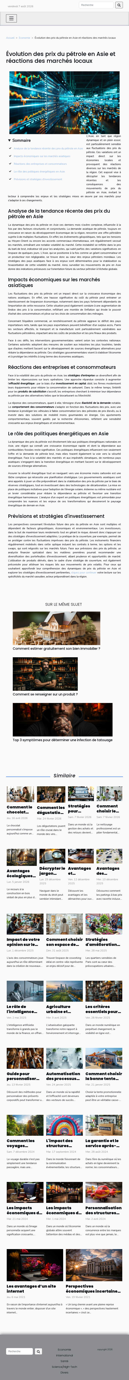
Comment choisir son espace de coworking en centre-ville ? (64, 947)
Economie (24, 38)
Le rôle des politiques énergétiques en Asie (39, 171)
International (64, 1355)
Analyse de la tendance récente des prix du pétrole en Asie (48, 148)
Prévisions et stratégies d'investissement (38, 179)
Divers (64, 1372)
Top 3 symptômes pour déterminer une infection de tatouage (63, 740)
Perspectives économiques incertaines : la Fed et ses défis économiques (94, 1294)
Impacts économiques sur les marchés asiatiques (42, 156)
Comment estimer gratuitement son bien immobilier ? (56, 648)
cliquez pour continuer (83, 572)
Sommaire (21, 140)
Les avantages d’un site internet (31, 1289)
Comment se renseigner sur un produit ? (45, 694)
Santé (64, 1361)
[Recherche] (96, 5)
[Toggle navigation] (11, 18)
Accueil (10, 38)
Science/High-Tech (64, 1367)
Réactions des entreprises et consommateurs (40, 164)
